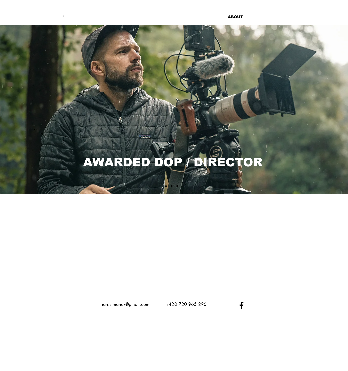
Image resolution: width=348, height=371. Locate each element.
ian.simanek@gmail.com (125, 304)
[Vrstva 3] (177, 186)
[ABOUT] (235, 16)
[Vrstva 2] (171, 186)
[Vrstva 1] (166, 186)
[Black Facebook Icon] (241, 305)
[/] (63, 14)
